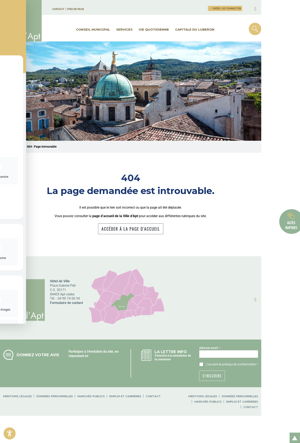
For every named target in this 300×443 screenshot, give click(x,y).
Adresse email (231, 363)
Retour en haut (293, 433)
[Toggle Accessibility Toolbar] (9, 433)
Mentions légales (32, 411)
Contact (76, 9)
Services (144, 29)
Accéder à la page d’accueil (150, 243)
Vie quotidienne (173, 29)
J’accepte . (253, 379)
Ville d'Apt (22, 161)
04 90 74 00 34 (83, 313)
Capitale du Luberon (214, 29)
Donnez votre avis (52, 369)
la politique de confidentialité (259, 379)
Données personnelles (69, 411)
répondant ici (95, 371)
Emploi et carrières (140, 411)
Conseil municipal (112, 29)
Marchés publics (105, 411)
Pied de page (93, 9)
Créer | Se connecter (249, 8)
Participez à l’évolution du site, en (110, 366)
